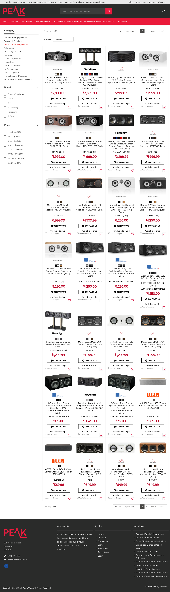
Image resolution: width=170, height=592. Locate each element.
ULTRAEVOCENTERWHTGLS (153, 289)
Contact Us (122, 22)
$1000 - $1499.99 (13, 145)
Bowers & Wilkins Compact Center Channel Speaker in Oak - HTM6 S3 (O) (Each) (58, 271)
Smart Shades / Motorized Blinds (151, 541)
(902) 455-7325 (13, 556)
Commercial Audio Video (147, 551)
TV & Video (58, 22)
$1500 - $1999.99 (13, 150)
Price (7, 125)
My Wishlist (103, 548)
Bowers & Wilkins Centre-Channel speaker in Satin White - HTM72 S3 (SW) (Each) (153, 81)
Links (98, 526)
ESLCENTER (121, 88)
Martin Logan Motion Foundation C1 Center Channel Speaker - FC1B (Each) (90, 473)
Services (14, 22)
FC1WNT (153, 480)
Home (5, 22)
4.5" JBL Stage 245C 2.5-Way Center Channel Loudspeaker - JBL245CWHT (152, 405)
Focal (8, 98)
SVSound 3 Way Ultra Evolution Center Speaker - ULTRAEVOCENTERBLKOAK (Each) (121, 272)
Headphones (10, 62)
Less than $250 (13, 132)
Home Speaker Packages (15, 76)
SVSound (10, 116)
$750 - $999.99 (12, 141)
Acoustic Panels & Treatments (149, 534)
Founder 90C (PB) (90, 88)
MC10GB (90, 350)
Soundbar (8, 55)
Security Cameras (43, 22)
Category (9, 30)
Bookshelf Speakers (13, 41)
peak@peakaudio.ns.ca (17, 559)
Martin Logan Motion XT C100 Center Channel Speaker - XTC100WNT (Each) (89, 207)
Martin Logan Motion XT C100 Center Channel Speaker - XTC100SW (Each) (58, 207)
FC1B (90, 480)
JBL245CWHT (153, 416)
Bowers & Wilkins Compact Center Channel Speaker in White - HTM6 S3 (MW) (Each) (121, 209)
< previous (129, 31)
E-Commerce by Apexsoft (156, 587)
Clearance (110, 22)
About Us (63, 526)
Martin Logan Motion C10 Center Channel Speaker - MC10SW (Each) (121, 344)
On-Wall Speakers (12, 72)
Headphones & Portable (93, 22)
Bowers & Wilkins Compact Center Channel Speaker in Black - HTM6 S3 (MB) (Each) (153, 207)
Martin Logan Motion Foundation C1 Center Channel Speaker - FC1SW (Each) (121, 473)
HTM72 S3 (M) (58, 152)
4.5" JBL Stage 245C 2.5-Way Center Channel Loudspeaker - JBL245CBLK (58, 471)
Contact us (103, 541)
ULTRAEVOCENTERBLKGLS (90, 282)
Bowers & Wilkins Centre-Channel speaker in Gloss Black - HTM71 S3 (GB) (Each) (58, 80)
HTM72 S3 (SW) (153, 88)
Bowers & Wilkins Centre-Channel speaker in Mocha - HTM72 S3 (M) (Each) (58, 143)
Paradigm (10, 112)
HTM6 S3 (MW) (121, 215)
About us (102, 538)
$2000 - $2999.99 (14, 154)
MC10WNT (152, 350)
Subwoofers (9, 48)
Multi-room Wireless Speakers (18, 79)
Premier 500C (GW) (89, 416)
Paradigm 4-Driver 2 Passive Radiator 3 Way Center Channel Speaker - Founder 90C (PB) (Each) (90, 81)
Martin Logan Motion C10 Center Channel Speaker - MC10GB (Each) (90, 344)
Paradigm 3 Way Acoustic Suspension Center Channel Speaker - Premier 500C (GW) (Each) (89, 407)
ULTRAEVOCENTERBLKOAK (121, 282)
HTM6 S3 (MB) (153, 215)
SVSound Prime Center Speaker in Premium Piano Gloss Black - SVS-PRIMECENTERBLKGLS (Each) (58, 408)
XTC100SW (58, 215)
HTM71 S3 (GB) (58, 88)
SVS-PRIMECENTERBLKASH (121, 416)
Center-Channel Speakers (16, 45)
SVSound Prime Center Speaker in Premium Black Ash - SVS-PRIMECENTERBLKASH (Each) (121, 408)
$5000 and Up (12, 163)
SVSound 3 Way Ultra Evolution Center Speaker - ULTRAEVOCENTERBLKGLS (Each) (90, 272)
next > (153, 31)
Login (100, 556)
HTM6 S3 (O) (58, 282)
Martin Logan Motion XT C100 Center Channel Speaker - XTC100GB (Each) (152, 143)
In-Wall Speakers (12, 69)
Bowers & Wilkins (14, 94)
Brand (7, 87)
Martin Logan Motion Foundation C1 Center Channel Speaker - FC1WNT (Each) (153, 473)
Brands (101, 545)
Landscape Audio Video (147, 565)
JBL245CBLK (58, 480)
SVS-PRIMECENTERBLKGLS (58, 416)
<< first (118, 31)
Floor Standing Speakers (15, 37)
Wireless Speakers (12, 58)
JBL (7, 103)
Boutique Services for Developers (151, 576)
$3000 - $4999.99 (14, 158)
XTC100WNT (89, 215)
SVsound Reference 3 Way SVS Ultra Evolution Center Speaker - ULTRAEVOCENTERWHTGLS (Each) (153, 281)
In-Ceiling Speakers (13, 51)
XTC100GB (152, 152)
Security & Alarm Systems (148, 569)
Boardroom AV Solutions (147, 538)
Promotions (103, 552)
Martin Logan (12, 107)
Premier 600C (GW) (58, 350)
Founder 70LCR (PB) (121, 152)
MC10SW (121, 350)
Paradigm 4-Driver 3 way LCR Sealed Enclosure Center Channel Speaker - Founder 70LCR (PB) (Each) (121, 145)
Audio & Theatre (73, 22)
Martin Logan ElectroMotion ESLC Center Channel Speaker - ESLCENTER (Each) (121, 80)
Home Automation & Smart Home (152, 562)
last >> (163, 31)
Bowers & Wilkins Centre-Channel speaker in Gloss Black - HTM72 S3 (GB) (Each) (89, 143)
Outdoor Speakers (12, 65)
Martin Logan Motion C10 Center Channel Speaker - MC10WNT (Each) (153, 344)
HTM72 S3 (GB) (89, 152)
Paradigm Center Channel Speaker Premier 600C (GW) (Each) (58, 344)
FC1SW (121, 480)
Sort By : (48, 39)
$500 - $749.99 (12, 136)
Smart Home (27, 22)
